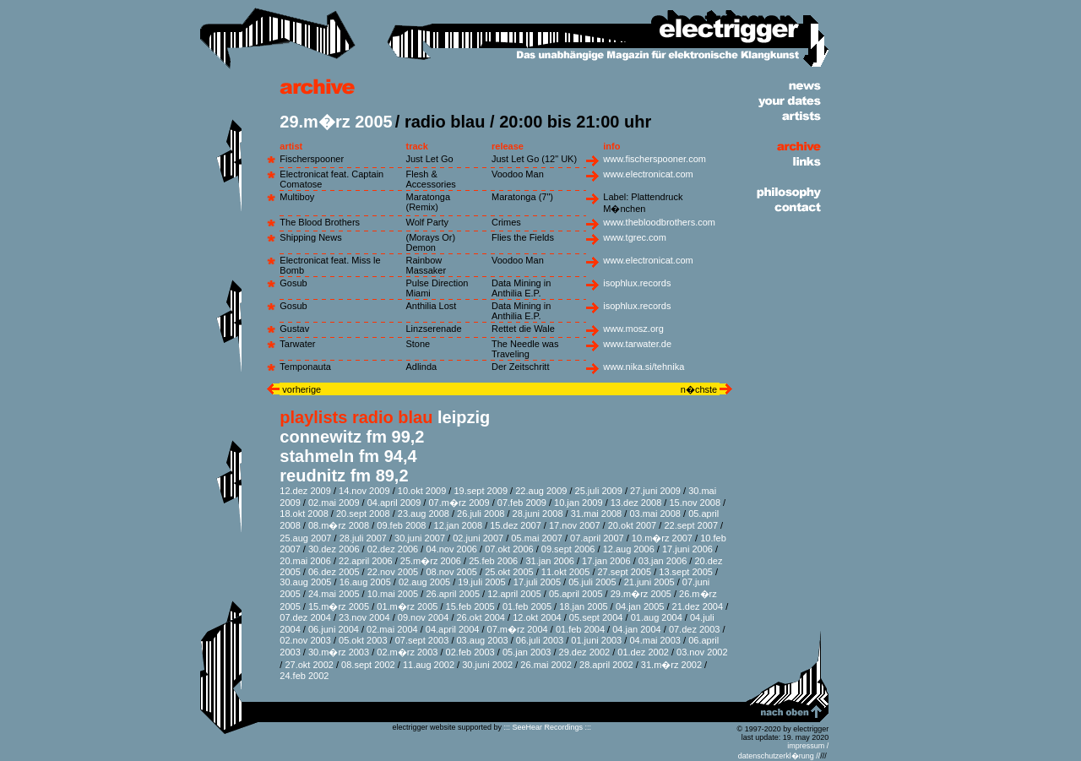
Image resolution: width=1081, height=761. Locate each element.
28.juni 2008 (538, 513)
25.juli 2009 (598, 491)
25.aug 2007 (305, 538)
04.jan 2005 (640, 606)
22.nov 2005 (393, 572)
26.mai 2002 (546, 665)
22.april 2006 (366, 561)
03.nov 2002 (702, 652)
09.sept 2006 (568, 549)
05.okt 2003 (363, 640)
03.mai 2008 (655, 513)
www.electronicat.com (648, 174)
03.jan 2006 (662, 561)
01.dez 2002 (643, 652)
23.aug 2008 (423, 513)
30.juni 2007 (419, 538)
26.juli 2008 (480, 513)
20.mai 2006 (305, 561)
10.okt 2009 (422, 491)
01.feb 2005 (526, 606)
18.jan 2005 (583, 606)
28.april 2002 (606, 665)
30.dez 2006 (334, 549)
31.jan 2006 (549, 561)
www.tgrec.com (634, 237)
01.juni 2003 (596, 640)
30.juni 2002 (487, 665)
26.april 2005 (453, 594)
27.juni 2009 (655, 491)
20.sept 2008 (363, 513)
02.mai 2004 (392, 629)
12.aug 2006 (629, 549)
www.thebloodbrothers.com (659, 222)
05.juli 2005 (592, 582)
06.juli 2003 (539, 640)
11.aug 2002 (428, 665)
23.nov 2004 (364, 617)
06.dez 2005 (334, 572)
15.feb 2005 (470, 606)
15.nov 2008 (694, 502)
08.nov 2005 (451, 572)
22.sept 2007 (691, 525)
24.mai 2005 (334, 594)
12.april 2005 (514, 594)
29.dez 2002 (585, 652)
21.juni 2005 (649, 582)
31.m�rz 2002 (671, 665)
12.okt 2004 (537, 617)
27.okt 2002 (309, 665)
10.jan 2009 (578, 502)
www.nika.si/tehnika (643, 366)
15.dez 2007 (515, 525)
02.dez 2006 (393, 549)
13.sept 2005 (686, 572)
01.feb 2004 (580, 629)
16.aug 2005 (365, 582)
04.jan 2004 (636, 629)
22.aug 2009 (541, 491)
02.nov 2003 (305, 640)
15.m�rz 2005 (338, 606)
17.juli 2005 (537, 582)
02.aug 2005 (424, 582)
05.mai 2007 (536, 538)
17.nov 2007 (574, 525)
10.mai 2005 (393, 594)
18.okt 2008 (304, 513)
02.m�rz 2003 (407, 652)
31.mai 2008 (596, 513)
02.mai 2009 (334, 502)
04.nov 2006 (451, 549)
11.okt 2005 (565, 572)
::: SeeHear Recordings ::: (548, 727)
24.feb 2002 (304, 676)
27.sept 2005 (625, 572)
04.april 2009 (394, 502)
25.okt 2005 (509, 572)
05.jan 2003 (526, 652)
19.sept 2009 (481, 491)
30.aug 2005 (305, 582)
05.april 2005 (576, 594)
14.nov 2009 (364, 491)
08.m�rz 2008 (338, 525)
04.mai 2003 (655, 640)
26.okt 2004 (481, 617)
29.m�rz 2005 (641, 594)
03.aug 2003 (482, 640)
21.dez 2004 (698, 606)
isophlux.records (637, 283)
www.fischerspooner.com (654, 159)
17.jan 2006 (606, 561)
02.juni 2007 (478, 538)
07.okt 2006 (509, 549)
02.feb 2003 (470, 652)
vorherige (300, 389)
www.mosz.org (633, 328)
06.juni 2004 (333, 629)
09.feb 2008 (401, 525)
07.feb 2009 (521, 502)
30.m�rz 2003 (338, 652)
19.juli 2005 (481, 582)
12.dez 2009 (305, 491)
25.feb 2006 (493, 561)
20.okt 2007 (632, 525)
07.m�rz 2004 (517, 629)
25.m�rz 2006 (430, 561)
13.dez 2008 (636, 502)
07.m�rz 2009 (458, 502)
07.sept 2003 (422, 640)
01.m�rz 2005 (407, 606)
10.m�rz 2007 (662, 538)
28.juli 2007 (363, 538)
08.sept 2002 (368, 665)
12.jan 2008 (458, 525)
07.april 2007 (597, 538)
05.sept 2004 (596, 617)
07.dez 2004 (305, 617)
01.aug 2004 (656, 617)
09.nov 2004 (423, 617)
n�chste (700, 389)
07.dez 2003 (694, 629)
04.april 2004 (453, 629)
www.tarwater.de (637, 344)
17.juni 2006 (687, 549)
